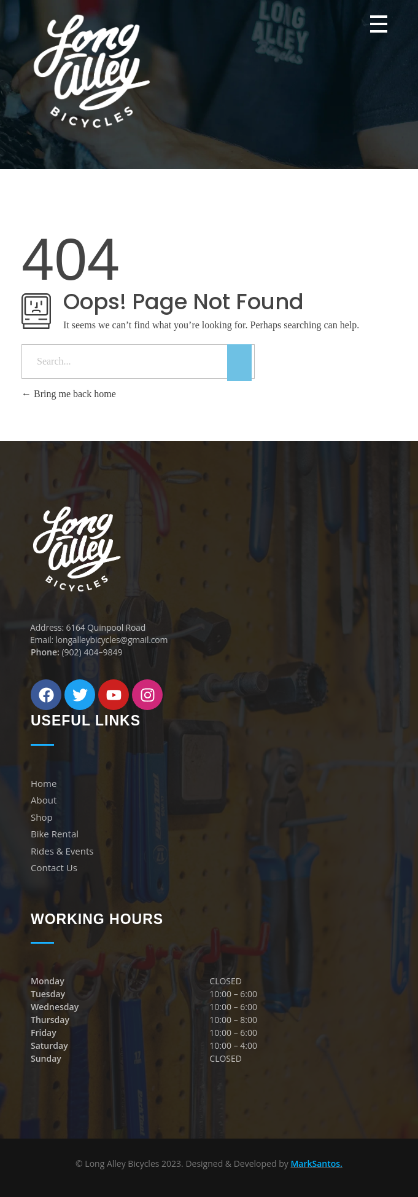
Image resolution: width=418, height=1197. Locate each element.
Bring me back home (68, 394)
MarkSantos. (316, 1163)
